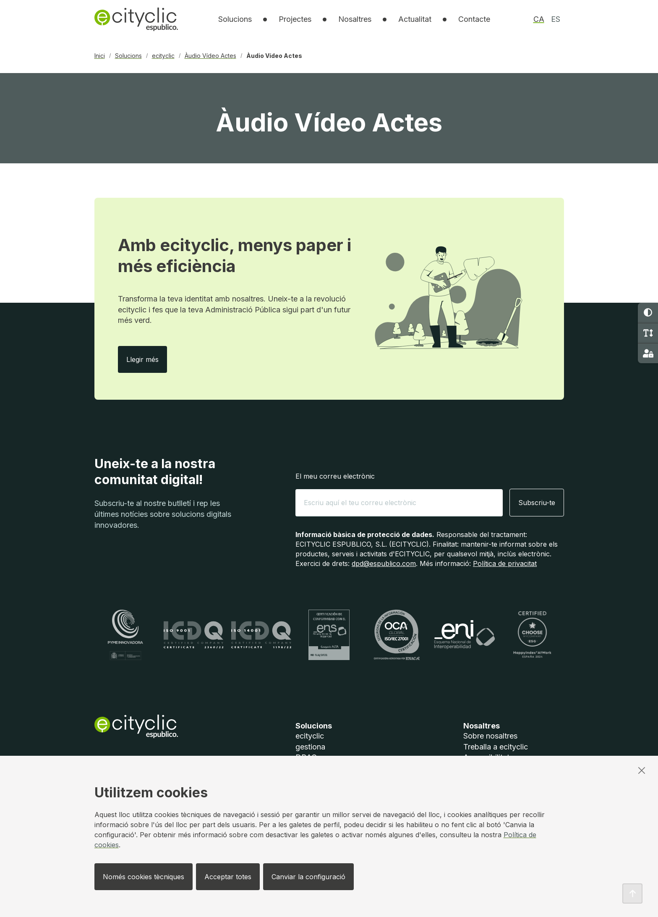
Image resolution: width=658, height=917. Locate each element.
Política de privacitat (505, 563)
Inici (99, 56)
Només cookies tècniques (143, 876)
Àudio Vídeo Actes (210, 56)
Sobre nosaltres (490, 735)
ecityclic (163, 56)
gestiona (310, 746)
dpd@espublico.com (384, 563)
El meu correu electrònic (335, 476)
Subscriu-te (536, 502)
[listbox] (235, 19)
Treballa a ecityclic (495, 746)
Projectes (295, 19)
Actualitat (414, 19)
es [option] (555, 19)
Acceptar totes (227, 876)
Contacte (474, 19)
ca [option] (538, 19)
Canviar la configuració (308, 876)
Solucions (128, 56)
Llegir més (146, 359)
